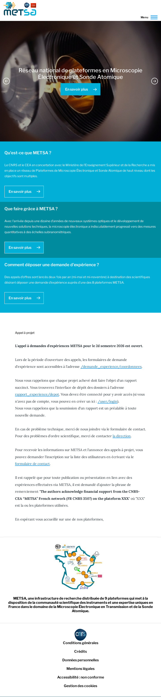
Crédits (80, 651)
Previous (6, 81)
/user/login (107, 401)
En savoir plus (76, 89)
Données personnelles (80, 660)
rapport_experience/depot (37, 394)
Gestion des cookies (80, 686)
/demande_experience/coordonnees (111, 366)
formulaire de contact (32, 463)
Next (154, 81)
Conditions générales (80, 643)
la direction (122, 436)
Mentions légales (80, 669)
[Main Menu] (148, 17)
